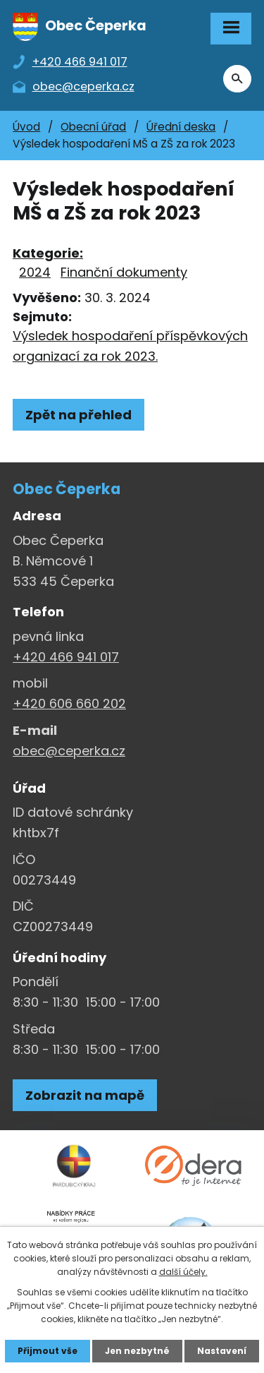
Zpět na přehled (78, 415)
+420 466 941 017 (66, 657)
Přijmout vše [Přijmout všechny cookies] (47, 1351)
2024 (35, 272)
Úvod (26, 126)
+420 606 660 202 (69, 703)
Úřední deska (180, 126)
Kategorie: (48, 253)
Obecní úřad (93, 126)
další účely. (183, 1272)
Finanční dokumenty (124, 272)
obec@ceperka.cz (69, 751)
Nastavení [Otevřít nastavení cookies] (221, 1351)
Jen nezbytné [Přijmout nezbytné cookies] (137, 1351)
